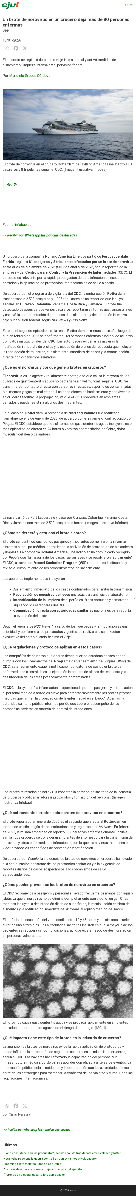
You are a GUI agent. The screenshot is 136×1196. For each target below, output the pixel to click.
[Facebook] (16, 48)
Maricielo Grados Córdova (29, 76)
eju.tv (12, 184)
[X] (25, 48)
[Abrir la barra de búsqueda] (126, 5)
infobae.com (25, 225)
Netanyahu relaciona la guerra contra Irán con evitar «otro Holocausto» (50, 1158)
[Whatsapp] (7, 48)
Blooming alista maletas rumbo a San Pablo (32, 1164)
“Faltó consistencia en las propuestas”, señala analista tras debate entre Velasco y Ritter (62, 1153)
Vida (6, 31)
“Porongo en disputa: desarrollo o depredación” (35, 1174)
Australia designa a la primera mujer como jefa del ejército (43, 1169)
